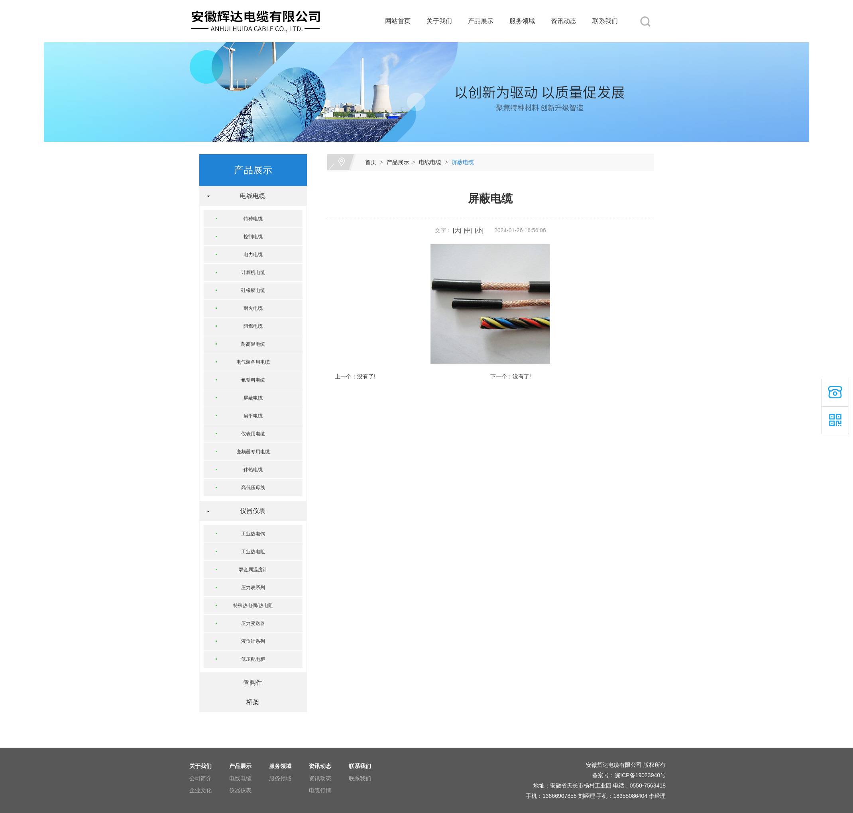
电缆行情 (320, 790)
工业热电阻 (253, 551)
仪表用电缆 (253, 434)
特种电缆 (253, 218)
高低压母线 (253, 487)
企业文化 (200, 790)
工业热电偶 (253, 534)
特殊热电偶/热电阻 (253, 605)
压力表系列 (253, 587)
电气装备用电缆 (253, 362)
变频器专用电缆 (253, 451)
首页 (370, 162)
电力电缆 (253, 254)
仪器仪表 (249, 510)
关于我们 (439, 21)
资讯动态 (563, 21)
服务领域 (522, 21)
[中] (468, 230)
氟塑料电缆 (253, 380)
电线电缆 (430, 162)
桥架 (249, 702)
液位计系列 (253, 641)
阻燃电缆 (253, 326)
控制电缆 (253, 236)
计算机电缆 (253, 272)
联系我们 (605, 21)
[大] (457, 230)
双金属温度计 (253, 569)
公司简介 (200, 778)
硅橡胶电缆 (253, 290)
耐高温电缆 (253, 344)
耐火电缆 (253, 308)
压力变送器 (253, 623)
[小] (479, 230)
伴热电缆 (253, 469)
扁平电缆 (253, 416)
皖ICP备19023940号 (640, 775)
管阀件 (249, 682)
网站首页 (398, 21)
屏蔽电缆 (463, 162)
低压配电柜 (253, 659)
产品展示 (480, 21)
